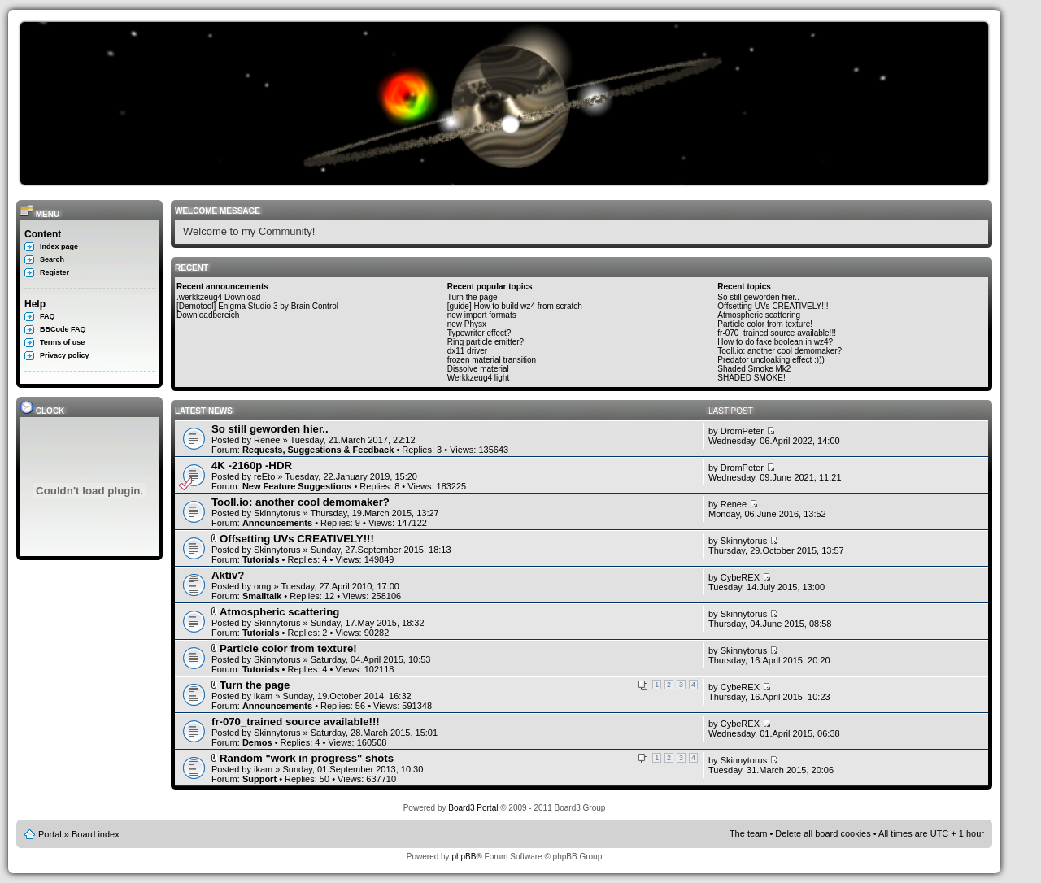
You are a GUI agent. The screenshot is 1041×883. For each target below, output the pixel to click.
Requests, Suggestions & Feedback (318, 450)
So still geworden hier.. (758, 297)
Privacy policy (64, 355)
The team (748, 833)
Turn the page (472, 297)
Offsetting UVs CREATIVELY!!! (772, 306)
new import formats (481, 315)
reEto (264, 476)
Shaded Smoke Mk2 (754, 368)
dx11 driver (467, 350)
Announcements (277, 523)
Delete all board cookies (822, 833)
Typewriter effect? (479, 332)
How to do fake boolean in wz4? (775, 341)
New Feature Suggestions (296, 486)
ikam (263, 696)
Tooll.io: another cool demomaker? (779, 350)
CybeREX (740, 577)
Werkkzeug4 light (478, 377)
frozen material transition (492, 359)
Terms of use (62, 342)
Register (54, 272)
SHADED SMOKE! (751, 377)
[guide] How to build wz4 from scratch (514, 306)
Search (52, 259)
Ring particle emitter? (485, 341)
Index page (59, 246)
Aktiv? (227, 575)
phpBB (463, 856)
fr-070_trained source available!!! (776, 332)
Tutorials (261, 559)
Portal (50, 834)
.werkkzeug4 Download (218, 297)
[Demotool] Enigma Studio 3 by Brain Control (257, 306)
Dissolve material (478, 368)
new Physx (466, 324)
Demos (257, 742)
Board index (96, 834)
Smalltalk (261, 596)
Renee (267, 440)
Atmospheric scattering (758, 315)
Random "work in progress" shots (307, 758)
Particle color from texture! (764, 324)
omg (262, 586)
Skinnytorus (277, 513)
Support (259, 779)
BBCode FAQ (63, 329)
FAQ (47, 316)
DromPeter (742, 431)
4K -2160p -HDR (251, 465)
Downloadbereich (207, 315)
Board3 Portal (473, 807)
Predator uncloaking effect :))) (771, 359)
